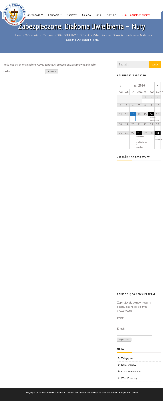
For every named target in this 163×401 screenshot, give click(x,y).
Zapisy (71, 14)
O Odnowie (33, 14)
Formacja (53, 14)
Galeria (86, 14)
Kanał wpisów (128, 364)
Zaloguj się (127, 358)
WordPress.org (129, 378)
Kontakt (111, 14)
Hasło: (24, 71)
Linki (98, 14)
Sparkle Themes (130, 392)
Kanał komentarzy (131, 371)
